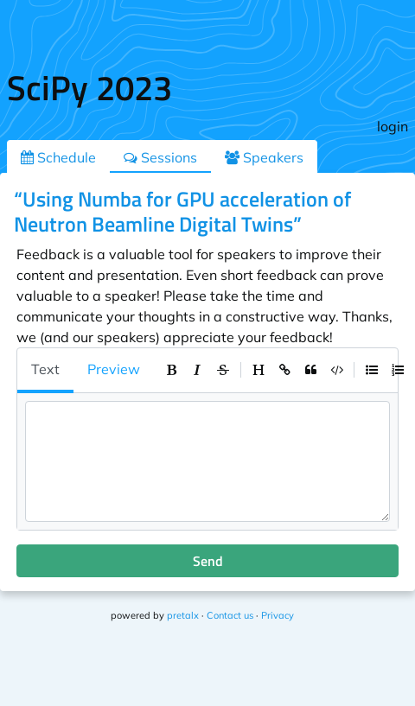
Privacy (277, 615)
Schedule (58, 157)
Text (45, 369)
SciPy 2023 (89, 87)
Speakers (264, 157)
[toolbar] (284, 369)
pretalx (183, 615)
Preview (113, 369)
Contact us (230, 615)
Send (208, 560)
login (392, 126)
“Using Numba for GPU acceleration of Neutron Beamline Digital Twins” (182, 211)
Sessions (160, 157)
